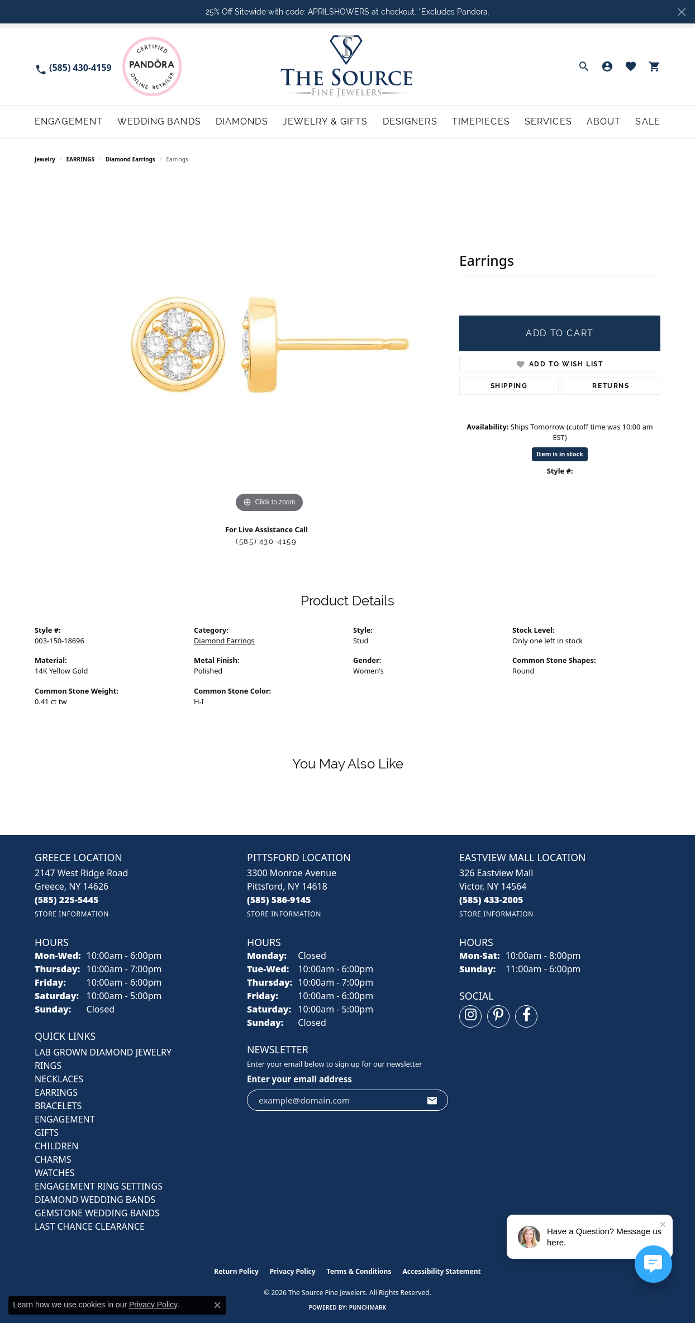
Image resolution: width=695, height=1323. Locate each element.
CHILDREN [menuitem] (56, 1146)
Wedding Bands (159, 121)
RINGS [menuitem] (48, 1065)
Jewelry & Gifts (325, 121)
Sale (647, 121)
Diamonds (242, 121)
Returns (610, 386)
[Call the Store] (67, 900)
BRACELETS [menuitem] (58, 1106)
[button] (584, 66)
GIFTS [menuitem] (47, 1132)
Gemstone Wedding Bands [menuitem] (97, 1213)
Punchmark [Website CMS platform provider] (368, 1307)
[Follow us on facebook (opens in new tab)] (526, 1016)
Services (548, 121)
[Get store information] (72, 914)
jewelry (45, 159)
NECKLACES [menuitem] (59, 1079)
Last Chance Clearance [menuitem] (90, 1226)
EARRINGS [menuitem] (56, 1092)
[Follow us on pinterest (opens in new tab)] (498, 1016)
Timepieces (481, 121)
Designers (410, 121)
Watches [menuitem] (55, 1173)
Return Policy (236, 1271)
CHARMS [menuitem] (53, 1159)
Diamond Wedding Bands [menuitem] (95, 1199)
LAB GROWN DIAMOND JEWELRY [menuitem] (103, 1052)
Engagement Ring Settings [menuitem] (99, 1186)
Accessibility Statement (441, 1271)
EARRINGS (80, 159)
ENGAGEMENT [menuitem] (65, 1119)
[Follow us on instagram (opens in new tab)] (470, 1016)
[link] (73, 67)
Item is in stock (559, 454)
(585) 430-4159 (266, 541)
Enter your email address (299, 1079)
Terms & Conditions (359, 1271)
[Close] (681, 12)
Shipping (509, 386)
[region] (269, 347)
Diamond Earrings (130, 159)
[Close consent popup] (217, 1305)
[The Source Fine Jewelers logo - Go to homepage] (347, 66)
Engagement (69, 121)
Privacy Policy (293, 1271)
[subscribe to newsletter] (432, 1100)
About (604, 121)
